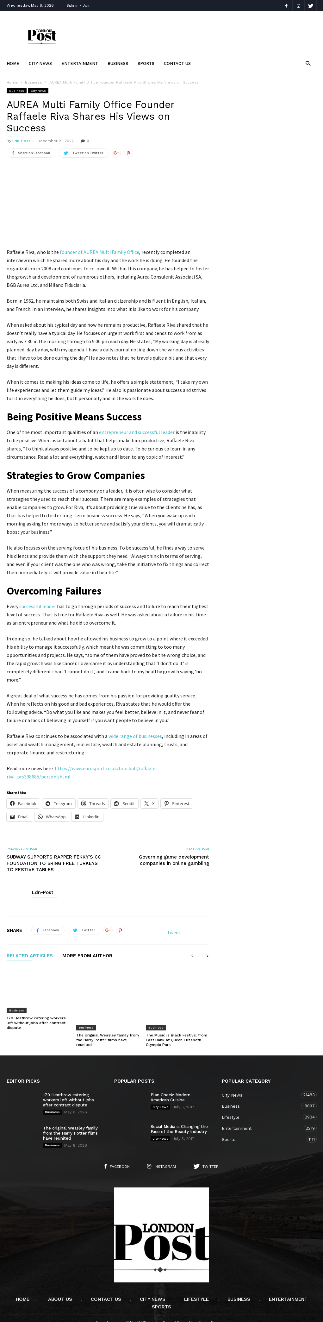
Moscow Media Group (172, 1313)
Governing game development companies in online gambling (174, 860)
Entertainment (79, 63)
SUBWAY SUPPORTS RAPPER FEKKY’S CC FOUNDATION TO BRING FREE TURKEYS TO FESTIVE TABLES (54, 863)
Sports (146, 63)
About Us (60, 1282)
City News (40, 63)
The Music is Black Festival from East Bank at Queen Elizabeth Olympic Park (176, 1023)
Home (13, 63)
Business (118, 63)
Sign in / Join (78, 5)
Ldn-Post (21, 141)
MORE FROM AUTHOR (87, 956)
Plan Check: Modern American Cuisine (170, 1080)
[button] (308, 63)
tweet (174, 932)
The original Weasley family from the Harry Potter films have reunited (107, 1023)
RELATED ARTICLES (30, 956)
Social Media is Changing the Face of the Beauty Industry (179, 1112)
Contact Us (177, 63)
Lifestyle (263, 1100)
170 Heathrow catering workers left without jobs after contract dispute (36, 1023)
